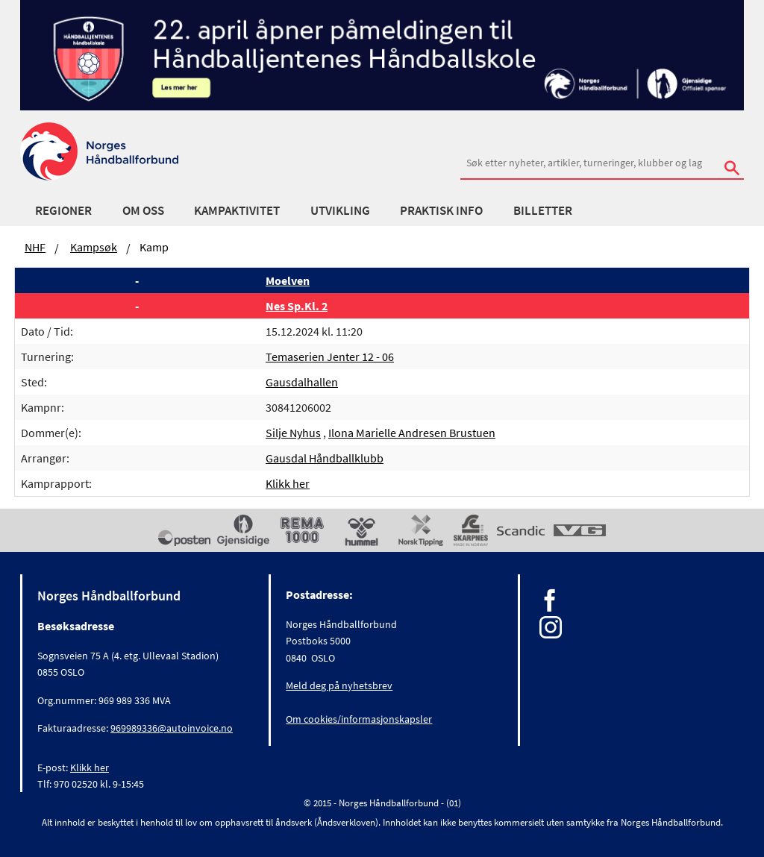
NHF (35, 246)
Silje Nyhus (293, 432)
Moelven (288, 280)
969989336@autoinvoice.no (171, 728)
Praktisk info (441, 210)
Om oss (143, 210)
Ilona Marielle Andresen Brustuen (411, 432)
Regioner (63, 210)
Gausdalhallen (302, 381)
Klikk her (288, 483)
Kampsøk (93, 246)
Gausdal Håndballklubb (324, 458)
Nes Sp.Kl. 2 (297, 305)
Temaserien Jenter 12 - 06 (330, 356)
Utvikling (340, 210)
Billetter (542, 210)
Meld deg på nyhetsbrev (339, 685)
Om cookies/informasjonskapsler (359, 719)
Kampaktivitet (237, 210)
